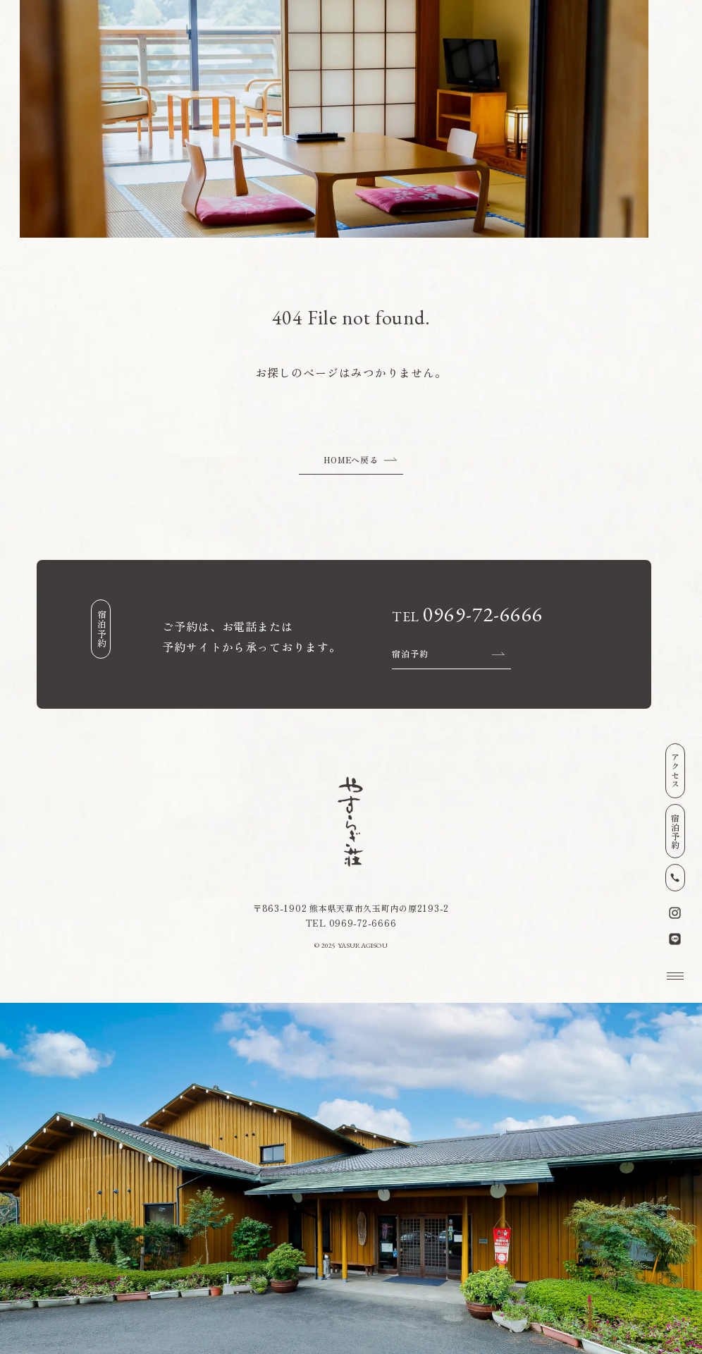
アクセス (676, 770)
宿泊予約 (676, 831)
